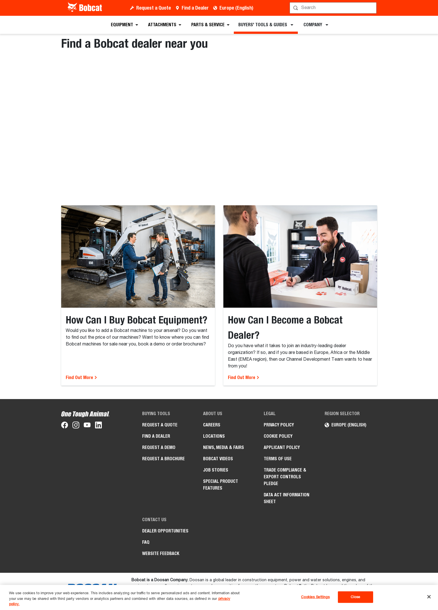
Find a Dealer (195, 8)
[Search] (334, 8)
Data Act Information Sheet (286, 498)
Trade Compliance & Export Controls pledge (285, 476)
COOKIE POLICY (278, 436)
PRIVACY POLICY (279, 425)
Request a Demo (158, 447)
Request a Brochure (163, 458)
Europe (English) (236, 8)
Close (355, 597)
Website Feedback (160, 553)
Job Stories (215, 470)
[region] (219, 597)
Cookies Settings (315, 597)
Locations (214, 436)
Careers (211, 425)
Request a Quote (153, 8)
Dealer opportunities (165, 531)
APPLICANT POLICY (282, 447)
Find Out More (81, 377)
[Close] (429, 597)
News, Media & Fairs (223, 447)
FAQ (145, 542)
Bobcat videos (218, 458)
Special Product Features (220, 485)
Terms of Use (278, 458)
